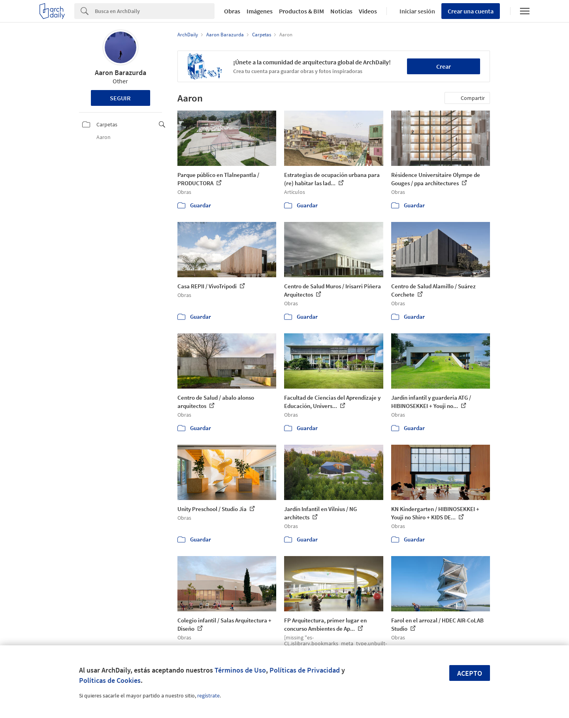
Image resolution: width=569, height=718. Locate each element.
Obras (232, 11)
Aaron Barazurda (120, 72)
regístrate (208, 695)
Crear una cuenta (471, 11)
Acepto (469, 673)
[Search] (155, 11)
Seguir (120, 98)
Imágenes (260, 11)
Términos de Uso (240, 670)
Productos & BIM (301, 11)
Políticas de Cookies (110, 680)
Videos (368, 11)
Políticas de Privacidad (304, 670)
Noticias (341, 11)
